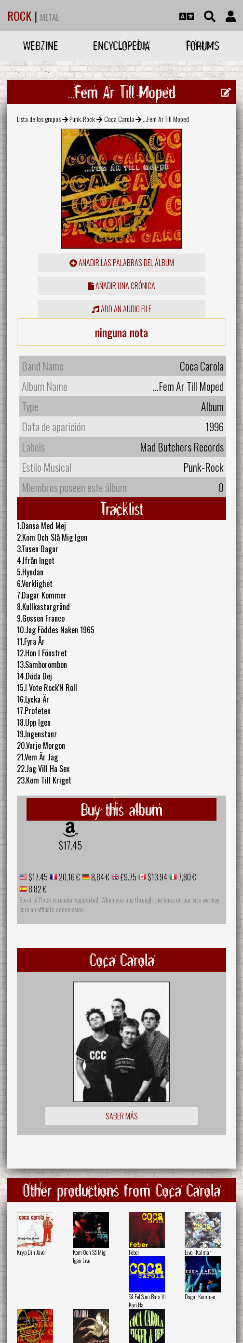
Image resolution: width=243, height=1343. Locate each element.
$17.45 (70, 845)
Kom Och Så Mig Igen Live (89, 1256)
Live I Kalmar (198, 1252)
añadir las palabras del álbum (121, 262)
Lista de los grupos (39, 119)
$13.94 (156, 877)
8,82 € (37, 889)
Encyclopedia (121, 45)
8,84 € (99, 877)
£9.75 (127, 877)
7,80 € (186, 877)
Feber (134, 1252)
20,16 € (68, 877)
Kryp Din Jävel (31, 1252)
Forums (202, 45)
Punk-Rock (82, 119)
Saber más (122, 1116)
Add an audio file (121, 309)
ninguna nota (121, 332)
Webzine (40, 45)
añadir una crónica (121, 286)
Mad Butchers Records (182, 446)
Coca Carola (119, 119)
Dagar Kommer (200, 1296)
